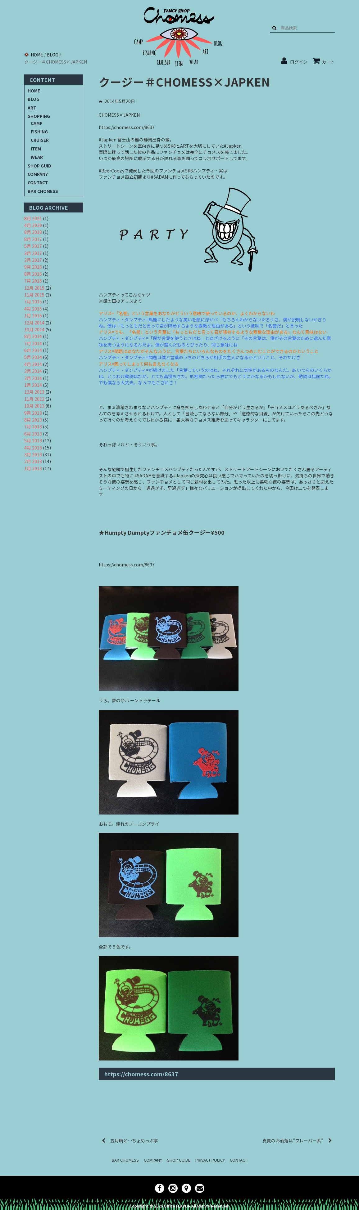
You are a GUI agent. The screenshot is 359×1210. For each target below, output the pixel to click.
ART (32, 108)
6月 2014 (33, 350)
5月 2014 (33, 357)
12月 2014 (34, 322)
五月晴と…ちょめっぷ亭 (134, 1140)
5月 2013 (33, 440)
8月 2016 (33, 274)
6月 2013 (33, 434)
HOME (34, 90)
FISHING (39, 131)
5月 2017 (33, 246)
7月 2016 (33, 281)
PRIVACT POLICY (210, 1160)
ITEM (36, 148)
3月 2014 (33, 371)
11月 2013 (34, 399)
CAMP (37, 123)
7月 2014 (33, 343)
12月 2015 (34, 288)
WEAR (37, 157)
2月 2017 (33, 260)
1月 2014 (33, 385)
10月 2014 (34, 329)
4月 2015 (33, 309)
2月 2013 (33, 461)
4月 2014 (33, 364)
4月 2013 (33, 447)
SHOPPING (39, 116)
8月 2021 (33, 218)
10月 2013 (34, 406)
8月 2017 (33, 239)
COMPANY (38, 174)
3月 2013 (33, 454)
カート (324, 62)
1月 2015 (33, 315)
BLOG (33, 99)
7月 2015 (33, 301)
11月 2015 (34, 295)
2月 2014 (33, 378)
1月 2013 (33, 468)
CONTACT (38, 182)
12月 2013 (34, 392)
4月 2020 (33, 225)
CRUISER (40, 140)
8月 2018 (33, 232)
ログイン (298, 62)
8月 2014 (33, 336)
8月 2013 (33, 420)
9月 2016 (33, 267)
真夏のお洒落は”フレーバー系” (292, 1140)
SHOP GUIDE (178, 1160)
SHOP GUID (39, 166)
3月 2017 (33, 253)
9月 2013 (33, 413)
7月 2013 (33, 426)
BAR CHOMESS (43, 191)
